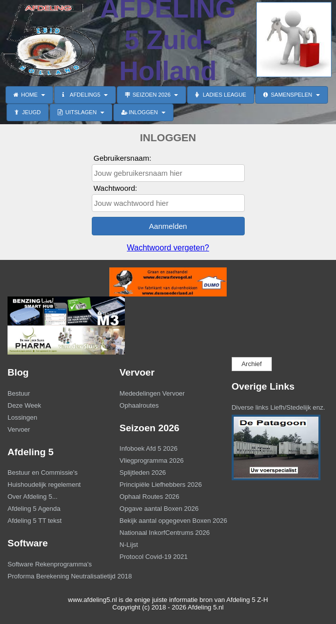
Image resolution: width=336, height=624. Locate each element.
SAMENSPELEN (291, 95)
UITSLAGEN (81, 112)
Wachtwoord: (115, 188)
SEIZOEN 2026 (151, 95)
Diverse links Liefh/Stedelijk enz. (278, 407)
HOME (29, 95)
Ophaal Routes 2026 (149, 496)
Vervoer (19, 429)
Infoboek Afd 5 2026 (148, 448)
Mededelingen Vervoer (152, 393)
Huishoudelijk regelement (44, 484)
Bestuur (19, 393)
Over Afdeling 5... (33, 496)
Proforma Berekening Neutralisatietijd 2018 (55, 576)
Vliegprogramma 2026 (151, 460)
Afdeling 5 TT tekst (35, 520)
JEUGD (28, 112)
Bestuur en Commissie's (43, 472)
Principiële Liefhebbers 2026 (160, 484)
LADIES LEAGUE (220, 95)
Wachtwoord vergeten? (168, 247)
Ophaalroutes (138, 405)
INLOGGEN (143, 112)
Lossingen (22, 417)
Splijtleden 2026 (142, 472)
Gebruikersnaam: (122, 158)
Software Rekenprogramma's (50, 564)
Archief (251, 364)
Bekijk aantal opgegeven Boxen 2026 (166, 520)
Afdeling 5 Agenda (34, 508)
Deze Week (24, 405)
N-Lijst (128, 544)
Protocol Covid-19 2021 (153, 556)
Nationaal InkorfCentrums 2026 (164, 532)
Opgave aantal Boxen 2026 (159, 508)
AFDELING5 (85, 95)
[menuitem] (56, 395)
